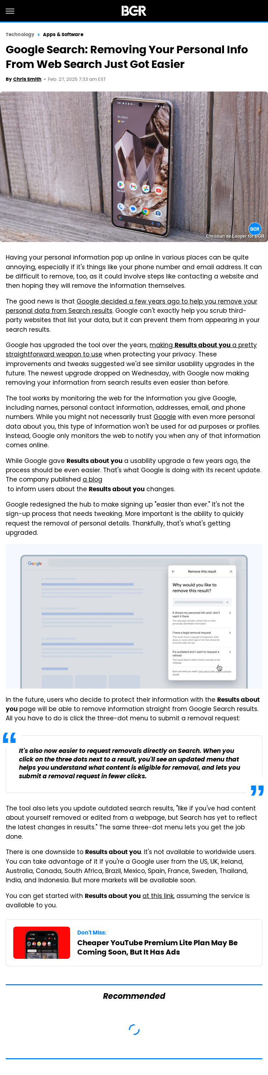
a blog (92, 480)
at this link (158, 897)
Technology (20, 34)
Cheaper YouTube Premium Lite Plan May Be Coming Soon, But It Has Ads (157, 947)
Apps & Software (63, 34)
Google (165, 418)
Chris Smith (27, 79)
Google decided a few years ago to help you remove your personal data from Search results (131, 306)
